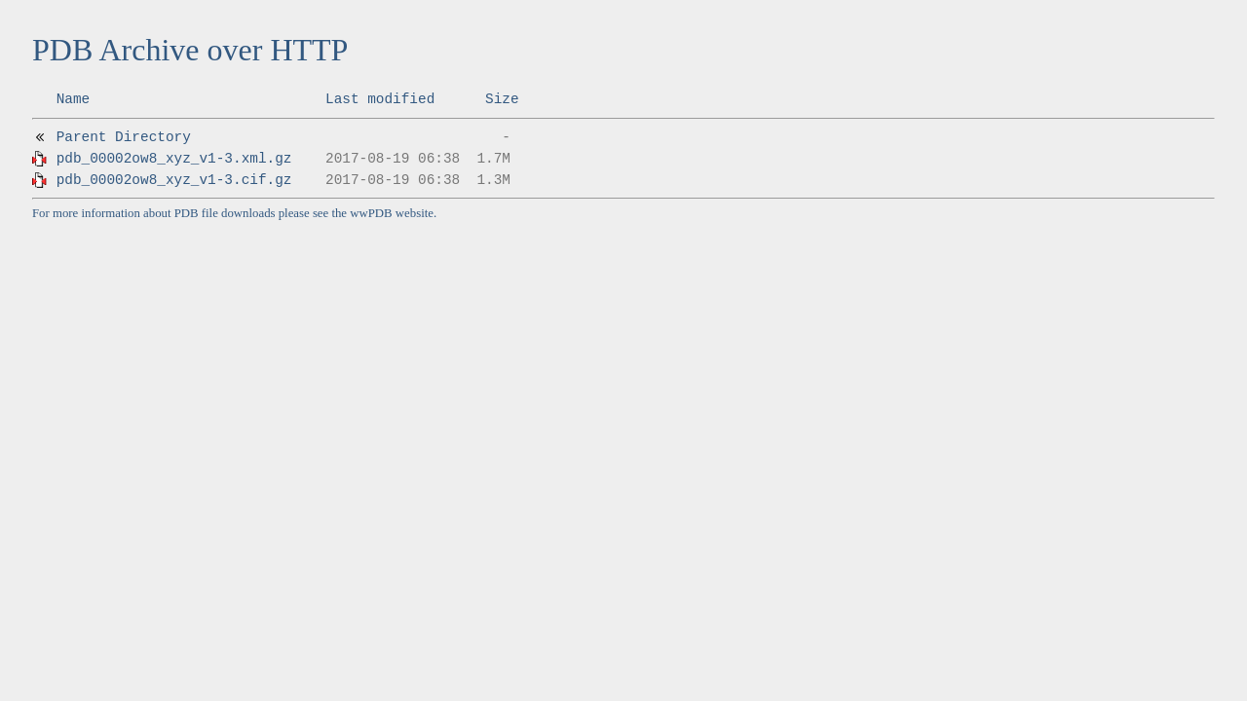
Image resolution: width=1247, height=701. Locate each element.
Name (74, 99)
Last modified (380, 99)
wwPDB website (392, 213)
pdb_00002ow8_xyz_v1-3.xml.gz (174, 158)
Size (502, 99)
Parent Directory (124, 137)
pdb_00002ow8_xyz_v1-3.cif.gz (174, 180)
